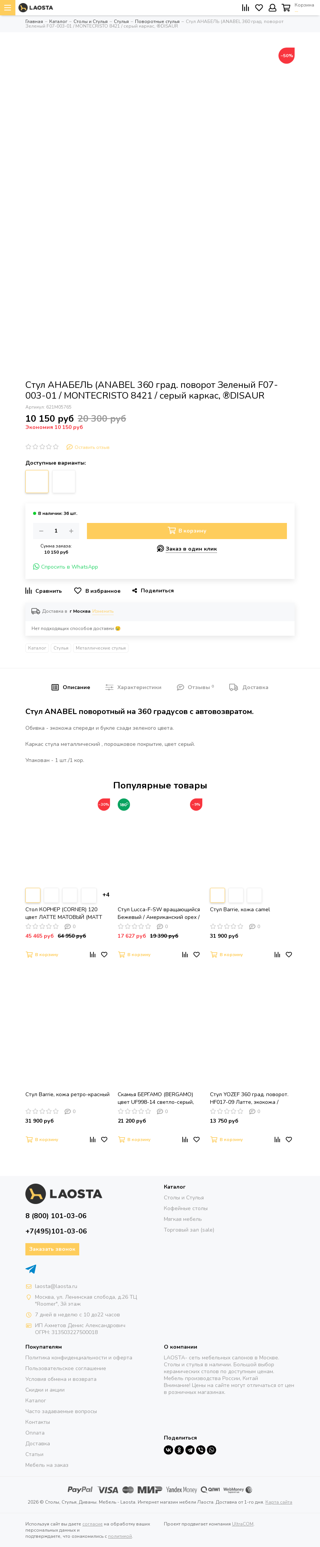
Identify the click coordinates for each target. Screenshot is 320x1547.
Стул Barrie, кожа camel (240, 909)
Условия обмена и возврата (61, 1379)
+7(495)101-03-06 (56, 1231)
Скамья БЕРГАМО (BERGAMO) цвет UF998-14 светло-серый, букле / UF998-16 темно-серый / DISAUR (158, 1098)
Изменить (102, 611)
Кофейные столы (186, 1208)
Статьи (34, 1454)
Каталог (37, 648)
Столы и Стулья (184, 1197)
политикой (120, 1536)
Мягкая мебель (183, 1219)
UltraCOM (242, 1524)
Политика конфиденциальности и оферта (78, 1357)
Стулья (60, 648)
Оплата (35, 1432)
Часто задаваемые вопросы (61, 1411)
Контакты (37, 1422)
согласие (92, 1524)
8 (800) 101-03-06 (56, 1216)
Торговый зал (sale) (189, 1230)
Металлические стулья (101, 648)
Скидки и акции (45, 1390)
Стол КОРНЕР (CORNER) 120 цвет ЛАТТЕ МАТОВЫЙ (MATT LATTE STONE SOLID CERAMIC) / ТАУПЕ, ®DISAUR (66, 913)
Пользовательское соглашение (65, 1368)
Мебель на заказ (46, 1465)
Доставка (37, 1443)
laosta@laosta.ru (56, 1286)
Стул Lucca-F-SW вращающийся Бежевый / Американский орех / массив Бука (159, 913)
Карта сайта (278, 1502)
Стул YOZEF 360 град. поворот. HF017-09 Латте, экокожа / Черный (249, 1098)
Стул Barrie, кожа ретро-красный (67, 1094)
